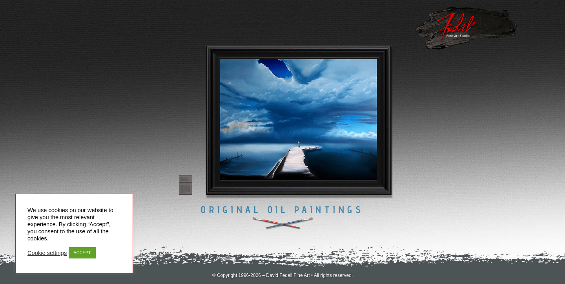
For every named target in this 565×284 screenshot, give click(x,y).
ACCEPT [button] (82, 252)
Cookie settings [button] (47, 253)
